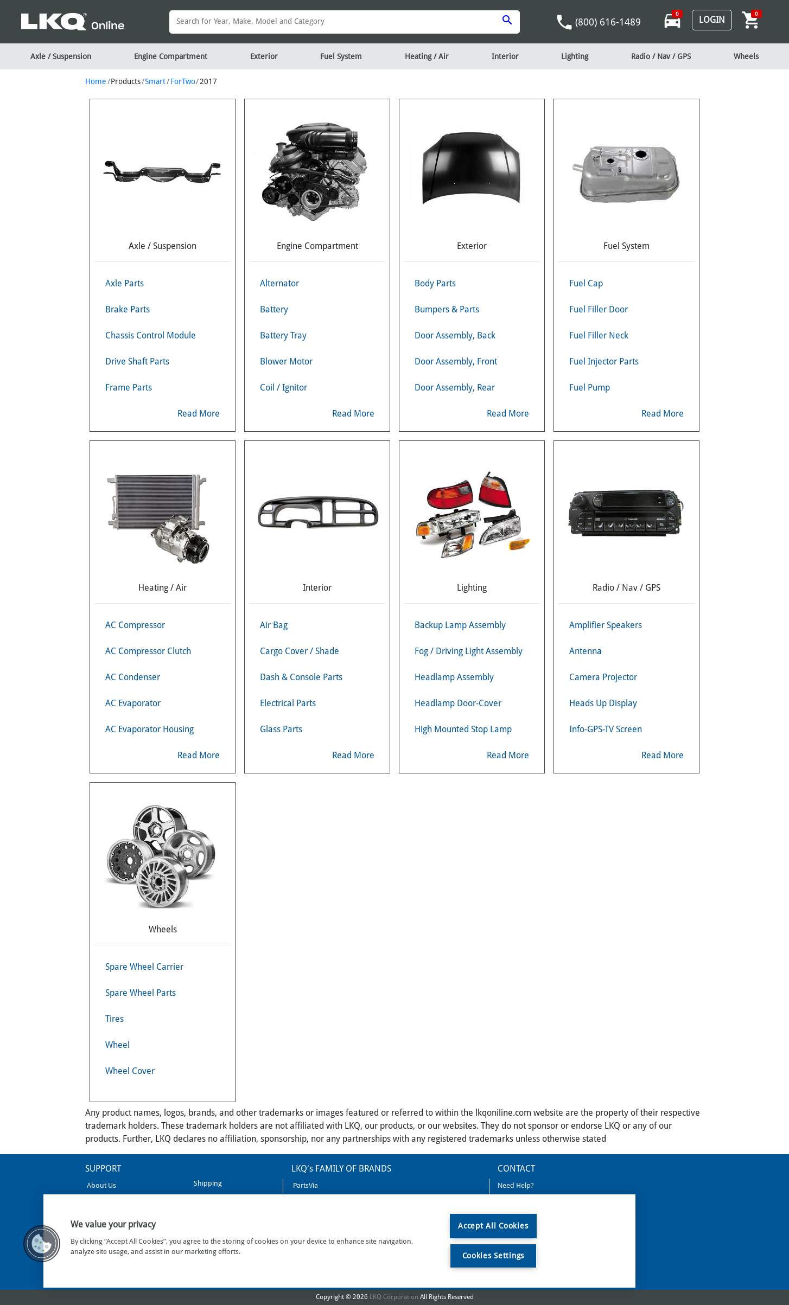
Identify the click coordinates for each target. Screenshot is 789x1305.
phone (564, 22)
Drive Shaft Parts (137, 361)
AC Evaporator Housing (149, 729)
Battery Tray (283, 335)
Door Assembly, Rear (455, 387)
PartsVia (304, 1185)
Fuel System (341, 56)
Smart (155, 81)
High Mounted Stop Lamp (463, 729)
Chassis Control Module (150, 335)
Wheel (117, 1045)
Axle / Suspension (60, 56)
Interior (505, 56)
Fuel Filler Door (598, 309)
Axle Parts (124, 283)
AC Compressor (135, 625)
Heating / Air (427, 56)
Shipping (207, 1183)
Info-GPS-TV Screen (605, 729)
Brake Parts (127, 309)
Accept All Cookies (493, 1225)
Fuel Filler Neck (598, 335)
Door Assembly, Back (455, 335)
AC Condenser (132, 677)
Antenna (585, 651)
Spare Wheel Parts (140, 993)
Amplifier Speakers (605, 625)
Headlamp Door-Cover (458, 703)
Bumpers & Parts (447, 309)
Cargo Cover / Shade (299, 651)
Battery (274, 309)
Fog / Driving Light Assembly (469, 651)
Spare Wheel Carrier (144, 967)
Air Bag (274, 625)
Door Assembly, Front (456, 361)
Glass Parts (281, 729)
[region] (339, 1241)
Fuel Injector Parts (604, 361)
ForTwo (182, 81)
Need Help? (516, 1185)
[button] (41, 1243)
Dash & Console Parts (301, 677)
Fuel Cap (586, 283)
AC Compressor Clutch (148, 651)
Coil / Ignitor (283, 387)
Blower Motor (286, 361)
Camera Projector (603, 677)
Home (95, 81)
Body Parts (435, 283)
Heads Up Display (603, 703)
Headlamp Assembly (454, 677)
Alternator (279, 283)
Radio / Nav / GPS (661, 56)
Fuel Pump (589, 387)
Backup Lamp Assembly (460, 625)
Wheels (746, 56)
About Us (100, 1185)
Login (712, 20)
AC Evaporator (133, 703)
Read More (198, 413)
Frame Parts (128, 387)
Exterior (264, 56)
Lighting (574, 56)
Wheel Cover (130, 1071)
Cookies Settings (493, 1255)
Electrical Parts (288, 703)
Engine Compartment (170, 56)
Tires (114, 1019)
